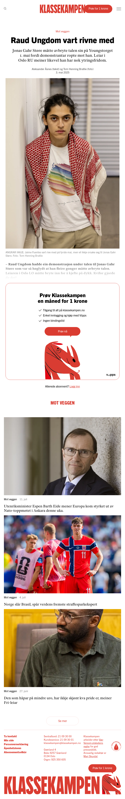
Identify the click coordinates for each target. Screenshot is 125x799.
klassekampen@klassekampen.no (62, 742)
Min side (9, 740)
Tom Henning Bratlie (75, 69)
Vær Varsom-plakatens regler (93, 743)
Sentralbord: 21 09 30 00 (58, 736)
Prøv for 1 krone (98, 8)
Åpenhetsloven (12, 748)
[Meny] (119, 9)
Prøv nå (62, 331)
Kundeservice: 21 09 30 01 (59, 739)
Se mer (62, 721)
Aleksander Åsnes (42, 69)
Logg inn (74, 386)
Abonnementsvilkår (15, 752)
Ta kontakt (10, 736)
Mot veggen (62, 31)
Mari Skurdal (90, 756)
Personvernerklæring (16, 744)
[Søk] (5, 9)
